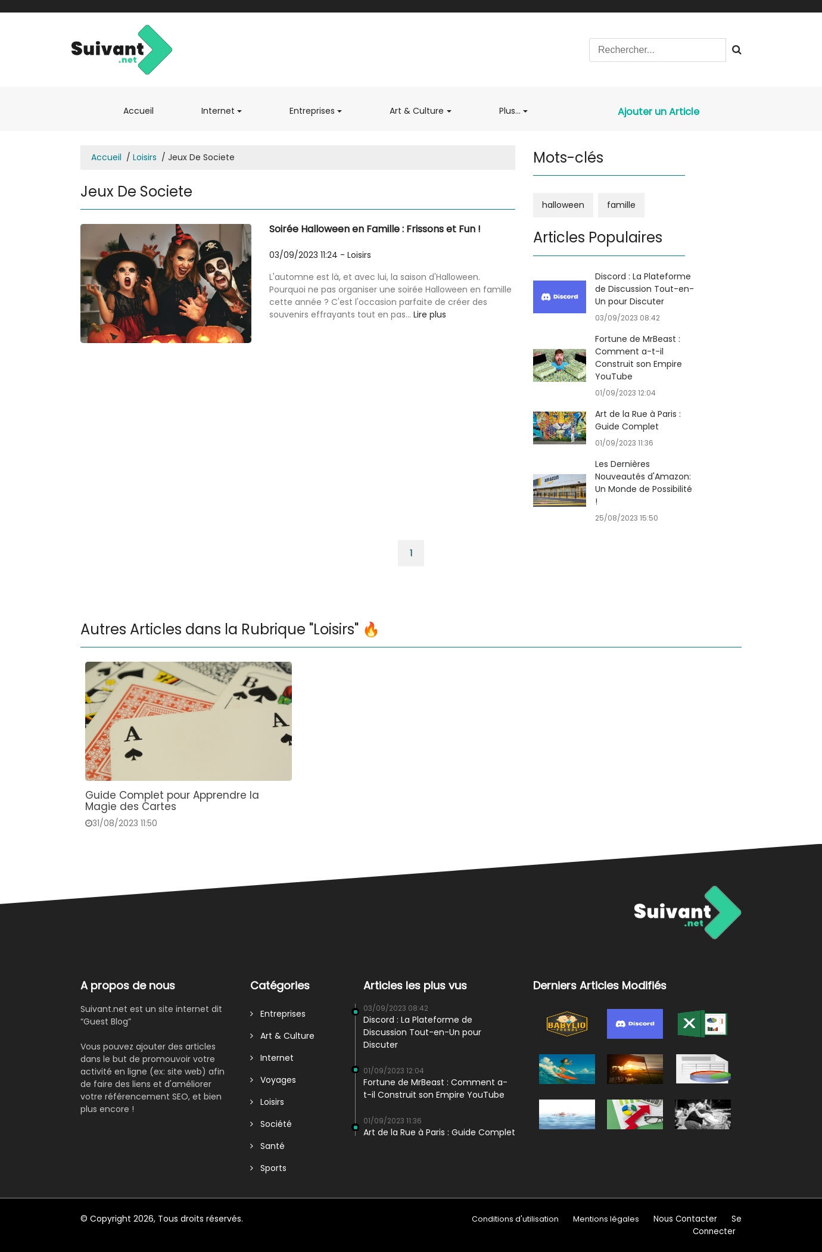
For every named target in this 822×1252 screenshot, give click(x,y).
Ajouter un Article (658, 112)
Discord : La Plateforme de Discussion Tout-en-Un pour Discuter (644, 288)
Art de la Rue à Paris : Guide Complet (638, 420)
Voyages (273, 1080)
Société (271, 1124)
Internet (218, 111)
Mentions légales (606, 1219)
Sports (268, 1168)
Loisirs (145, 157)
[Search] (657, 50)
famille (621, 205)
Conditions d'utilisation (515, 1219)
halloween (563, 205)
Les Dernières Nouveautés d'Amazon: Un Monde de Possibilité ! (643, 482)
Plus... (510, 111)
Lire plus (429, 314)
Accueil (144, 110)
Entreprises (312, 111)
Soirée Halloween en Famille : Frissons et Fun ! (375, 229)
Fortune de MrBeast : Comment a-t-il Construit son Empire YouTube (638, 357)
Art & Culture (417, 111)
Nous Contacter (685, 1219)
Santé (267, 1146)
